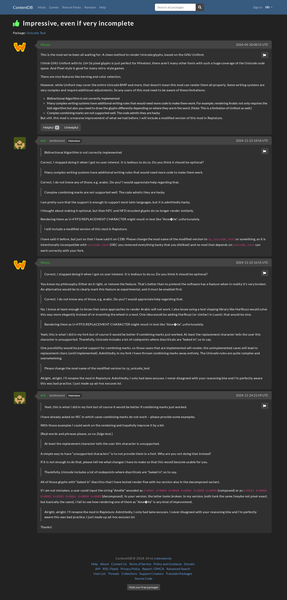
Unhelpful (71, 127)
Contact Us (119, 564)
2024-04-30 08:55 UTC (252, 44)
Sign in (257, 7)
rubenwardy (163, 558)
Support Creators (151, 573)
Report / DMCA (153, 569)
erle (43, 140)
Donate (189, 564)
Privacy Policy (130, 569)
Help (102, 7)
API (97, 569)
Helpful (51, 127)
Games (54, 7)
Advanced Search (178, 569)
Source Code (143, 578)
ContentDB (23, 7)
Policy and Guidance (167, 564)
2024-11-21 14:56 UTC (252, 140)
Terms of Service (140, 564)
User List (99, 573)
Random (90, 7)
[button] (269, 7)
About (104, 564)
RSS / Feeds (110, 569)
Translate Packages (179, 573)
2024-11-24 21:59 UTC (252, 395)
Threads (113, 573)
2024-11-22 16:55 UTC (252, 262)
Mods (42, 7)
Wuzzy (45, 44)
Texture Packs (71, 7)
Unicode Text (36, 33)
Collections (129, 573)
